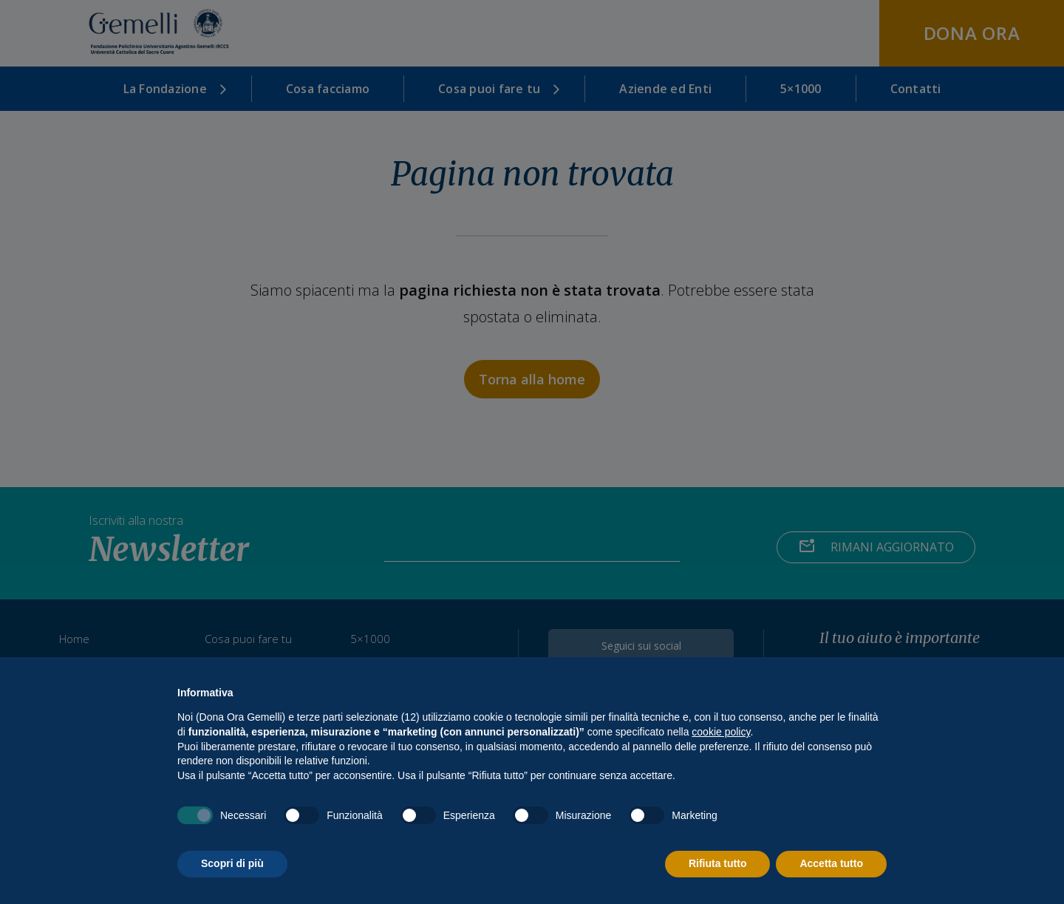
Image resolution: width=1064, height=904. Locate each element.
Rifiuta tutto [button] (718, 863)
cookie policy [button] (721, 732)
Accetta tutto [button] (831, 863)
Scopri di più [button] (232, 863)
